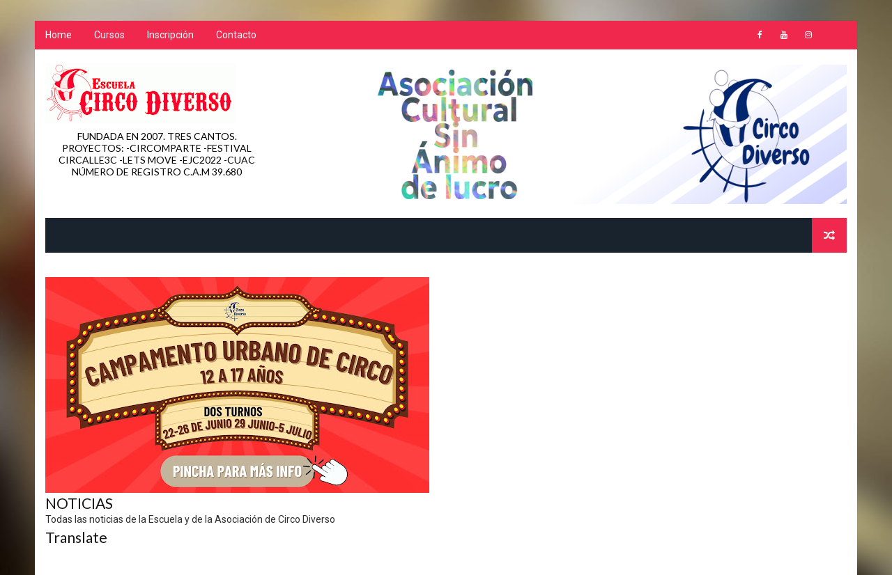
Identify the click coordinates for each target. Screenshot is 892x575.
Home (58, 34)
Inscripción (170, 34)
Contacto (236, 34)
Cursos (109, 34)
